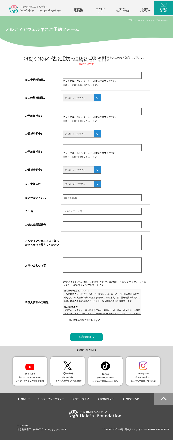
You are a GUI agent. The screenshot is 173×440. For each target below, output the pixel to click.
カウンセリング (100, 8)
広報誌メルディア (145, 8)
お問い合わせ (163, 8)
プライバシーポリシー (52, 399)
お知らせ (25, 399)
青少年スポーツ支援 (123, 8)
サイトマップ (82, 399)
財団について (107, 399)
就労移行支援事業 (78, 8)
